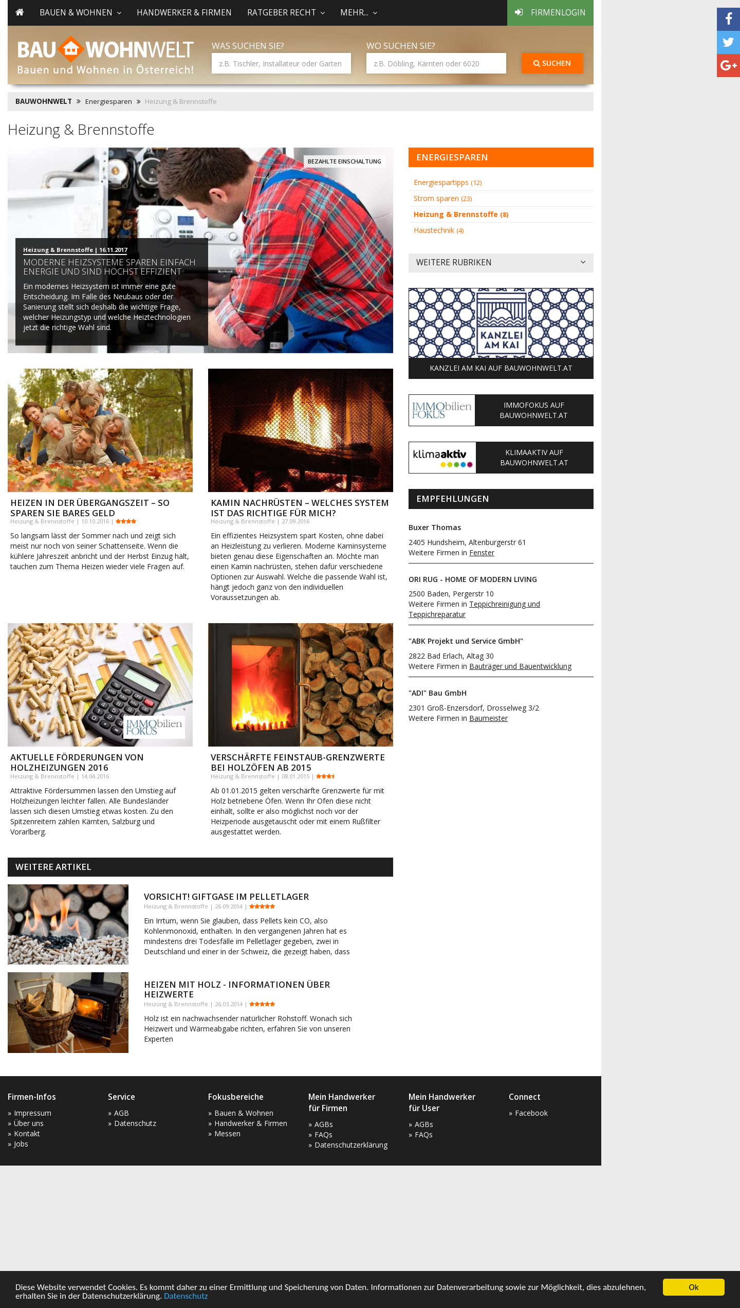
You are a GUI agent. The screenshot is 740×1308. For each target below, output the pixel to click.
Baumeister (488, 718)
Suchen (552, 63)
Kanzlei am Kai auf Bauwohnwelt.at (501, 368)
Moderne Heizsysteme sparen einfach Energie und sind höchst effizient (109, 266)
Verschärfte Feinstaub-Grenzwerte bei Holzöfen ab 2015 (298, 762)
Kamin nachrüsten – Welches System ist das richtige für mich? (300, 508)
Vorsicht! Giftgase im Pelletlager (226, 896)
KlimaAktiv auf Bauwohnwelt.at (534, 457)
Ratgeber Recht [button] (286, 12)
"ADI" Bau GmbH (438, 693)
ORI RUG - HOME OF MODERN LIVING (473, 579)
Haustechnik (439, 230)
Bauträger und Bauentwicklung (520, 666)
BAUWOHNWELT (43, 101)
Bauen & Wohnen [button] (80, 12)
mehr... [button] (358, 12)
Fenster (481, 552)
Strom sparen (443, 198)
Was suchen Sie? (248, 45)
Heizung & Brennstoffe (461, 214)
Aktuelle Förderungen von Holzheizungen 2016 (77, 762)
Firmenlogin (550, 12)
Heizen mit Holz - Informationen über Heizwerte (237, 989)
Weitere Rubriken (501, 263)
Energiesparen (108, 101)
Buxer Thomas (435, 527)
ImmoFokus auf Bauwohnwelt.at (533, 410)
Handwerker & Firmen (184, 12)
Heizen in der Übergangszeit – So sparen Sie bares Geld (90, 508)
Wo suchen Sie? (400, 45)
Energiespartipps (448, 182)
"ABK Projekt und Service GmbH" (466, 641)
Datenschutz (186, 1296)
